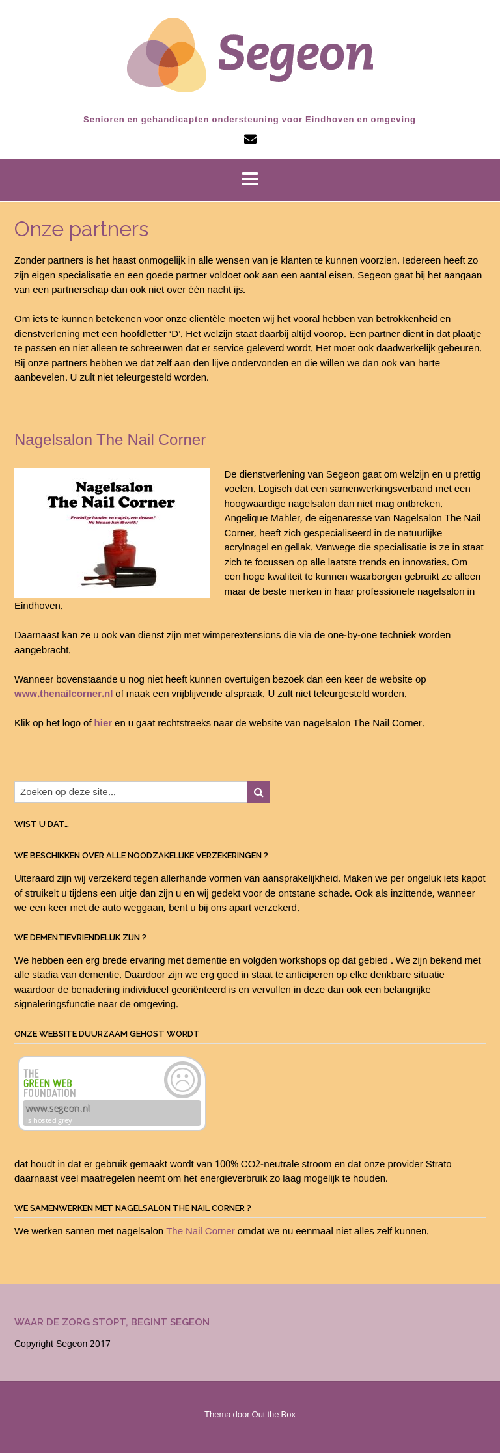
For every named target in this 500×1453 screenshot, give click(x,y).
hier (103, 723)
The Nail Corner (200, 1231)
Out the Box (274, 1414)
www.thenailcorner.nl (63, 694)
